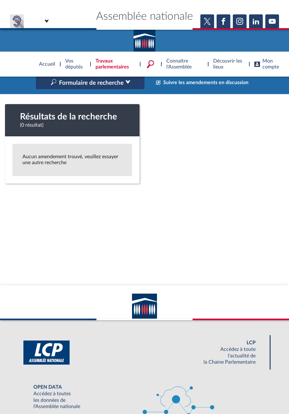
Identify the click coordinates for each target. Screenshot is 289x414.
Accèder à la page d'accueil (144, 38)
